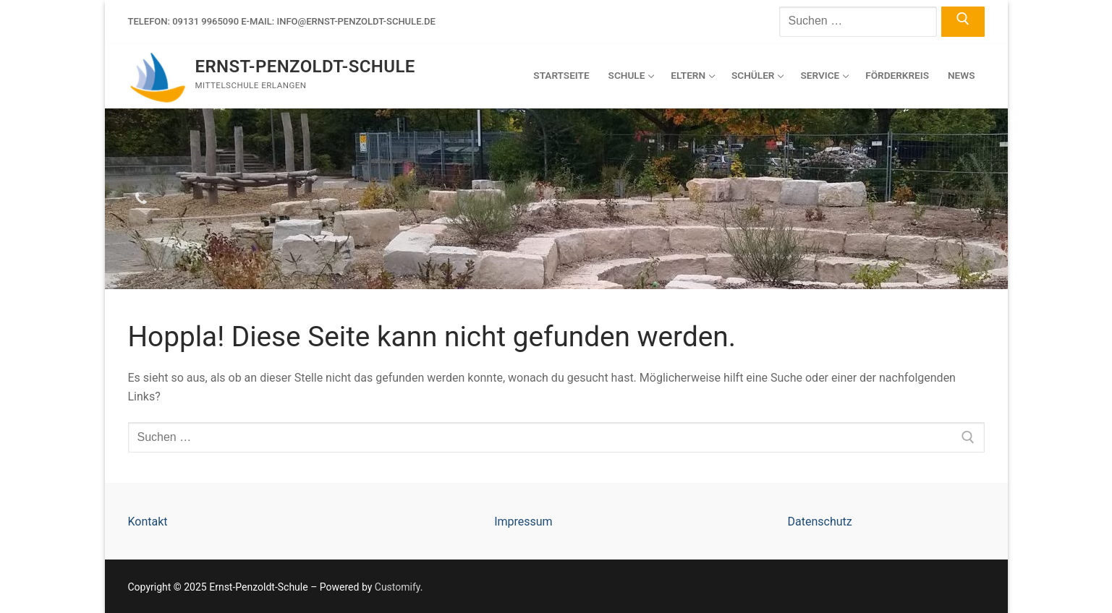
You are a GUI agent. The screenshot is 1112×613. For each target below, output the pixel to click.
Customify (397, 587)
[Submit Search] (962, 22)
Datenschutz (819, 521)
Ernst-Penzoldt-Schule (305, 66)
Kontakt (148, 521)
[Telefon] (141, 199)
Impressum (523, 521)
